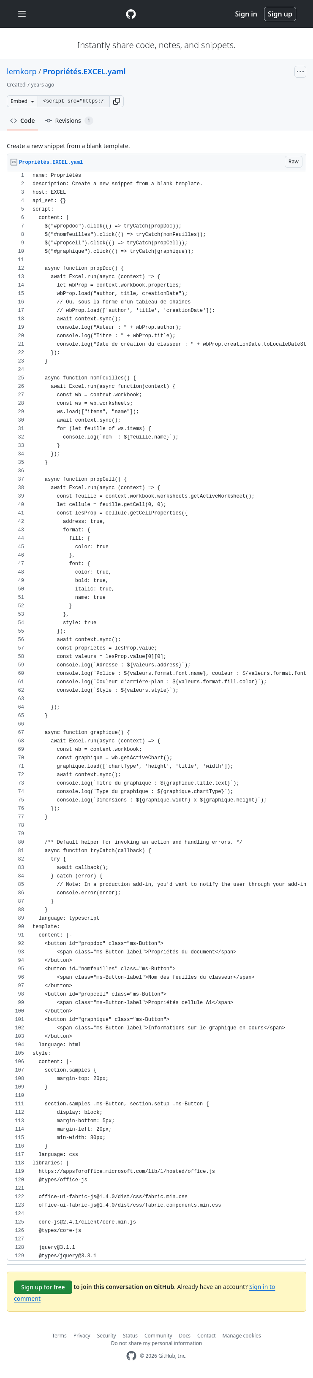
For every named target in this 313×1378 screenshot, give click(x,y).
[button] (116, 101)
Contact (206, 1335)
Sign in (246, 14)
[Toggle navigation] (22, 14)
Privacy (81, 1335)
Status (130, 1335)
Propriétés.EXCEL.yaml (84, 71)
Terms (59, 1335)
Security (106, 1335)
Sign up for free (43, 1287)
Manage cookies (242, 1335)
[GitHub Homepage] (131, 1356)
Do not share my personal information (156, 1343)
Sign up (280, 14)
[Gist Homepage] (131, 14)
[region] (156, 716)
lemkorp (22, 71)
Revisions (69, 120)
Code (22, 120)
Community (158, 1335)
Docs (185, 1335)
